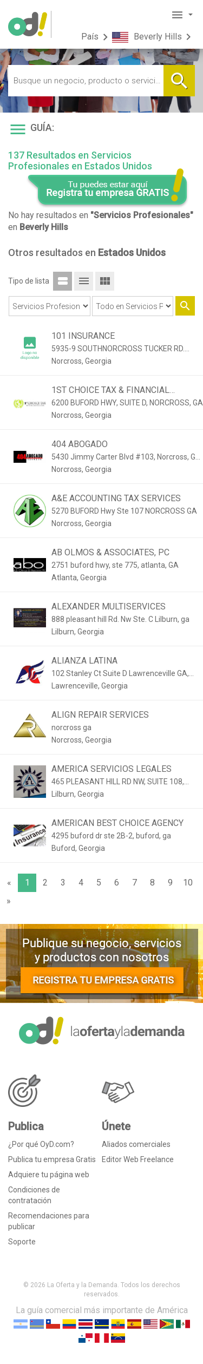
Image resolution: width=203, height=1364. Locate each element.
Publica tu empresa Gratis (52, 1159)
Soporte (22, 1241)
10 (188, 882)
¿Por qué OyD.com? (41, 1144)
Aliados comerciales (136, 1144)
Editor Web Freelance (138, 1159)
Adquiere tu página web (48, 1174)
